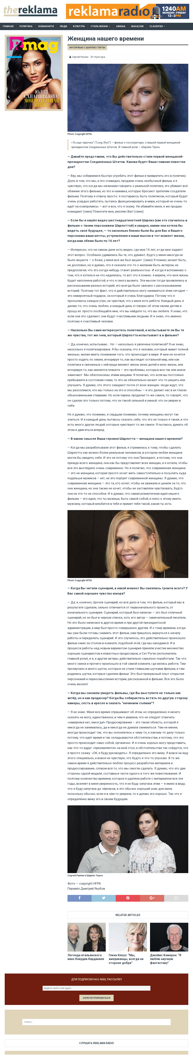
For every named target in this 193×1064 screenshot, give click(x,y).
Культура (79, 26)
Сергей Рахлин (80, 56)
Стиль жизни (99, 26)
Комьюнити (46, 26)
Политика (25, 26)
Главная (8, 26)
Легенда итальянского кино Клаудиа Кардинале (85, 957)
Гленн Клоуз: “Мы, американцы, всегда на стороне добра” (126, 959)
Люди (63, 26)
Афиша (120, 26)
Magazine (137, 26)
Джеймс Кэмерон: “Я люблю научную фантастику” (165, 959)
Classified (156, 26)
